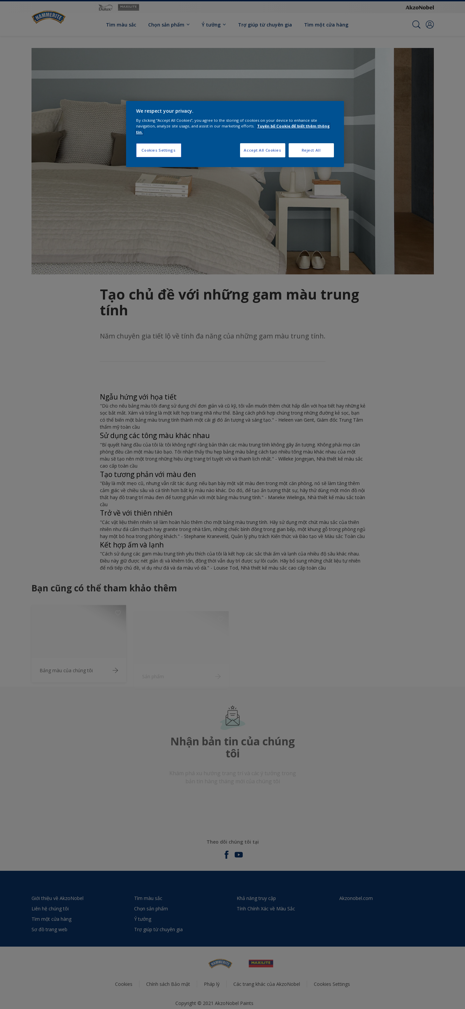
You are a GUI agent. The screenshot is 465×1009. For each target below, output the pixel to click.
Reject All (311, 150)
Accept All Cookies (262, 150)
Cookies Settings (158, 150)
